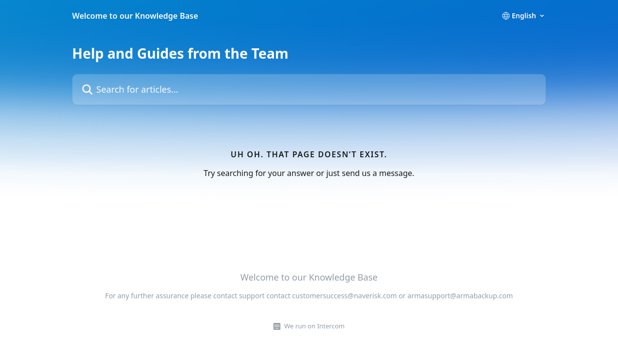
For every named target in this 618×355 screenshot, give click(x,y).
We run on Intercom (314, 325)
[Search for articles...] (309, 89)
